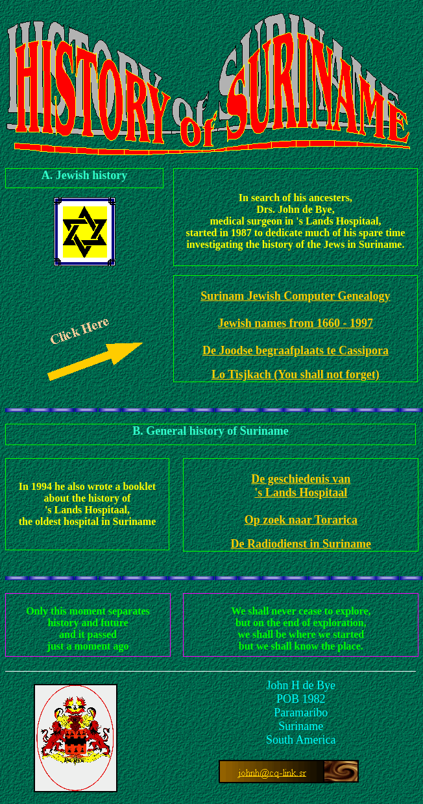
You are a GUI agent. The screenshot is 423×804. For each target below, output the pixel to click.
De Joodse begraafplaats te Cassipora (295, 350)
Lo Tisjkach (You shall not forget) (296, 374)
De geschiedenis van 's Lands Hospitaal (300, 485)
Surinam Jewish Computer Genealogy (295, 295)
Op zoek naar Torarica (301, 519)
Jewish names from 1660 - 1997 (295, 323)
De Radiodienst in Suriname (301, 543)
